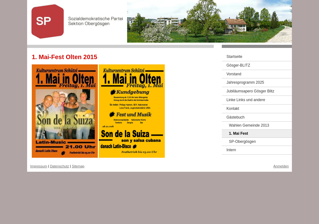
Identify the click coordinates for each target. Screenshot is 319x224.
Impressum (38, 166)
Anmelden (281, 166)
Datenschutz (59, 166)
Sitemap (78, 166)
